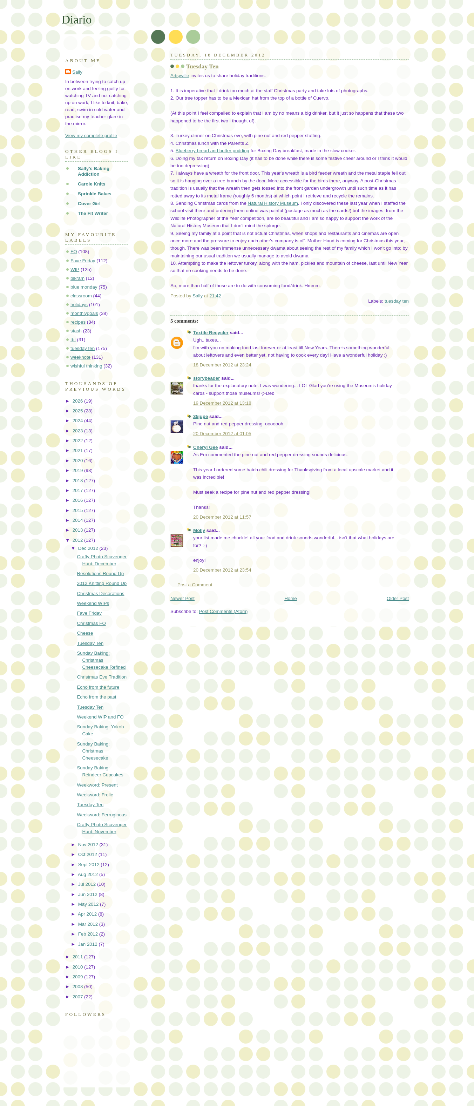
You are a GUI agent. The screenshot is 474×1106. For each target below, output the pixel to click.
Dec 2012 (89, 548)
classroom (81, 295)
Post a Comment (194, 584)
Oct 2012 (88, 854)
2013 (78, 530)
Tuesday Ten (90, 643)
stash (76, 330)
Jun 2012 (88, 894)
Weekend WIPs (93, 603)
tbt (73, 339)
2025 (78, 410)
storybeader (206, 378)
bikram (77, 278)
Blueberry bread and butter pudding (212, 150)
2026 (78, 401)
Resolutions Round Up (100, 573)
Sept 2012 (89, 864)
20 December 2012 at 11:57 (222, 517)
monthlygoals (84, 313)
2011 (78, 956)
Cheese (85, 633)
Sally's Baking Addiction (93, 171)
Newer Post (182, 598)
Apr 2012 (88, 914)
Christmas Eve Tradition (102, 677)
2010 (78, 967)
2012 (78, 540)
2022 (78, 440)
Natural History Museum (273, 203)
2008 (78, 986)
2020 (78, 460)
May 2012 (89, 904)
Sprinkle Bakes (94, 193)
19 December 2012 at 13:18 (222, 403)
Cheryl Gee (205, 447)
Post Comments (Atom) (223, 611)
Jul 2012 (87, 884)
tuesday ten (397, 301)
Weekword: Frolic (95, 794)
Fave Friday (82, 260)
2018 (78, 480)
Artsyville (179, 75)
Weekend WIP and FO (100, 717)
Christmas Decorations (100, 593)
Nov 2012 (89, 844)
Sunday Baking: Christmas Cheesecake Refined (101, 660)
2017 (78, 490)
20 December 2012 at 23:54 (222, 570)
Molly (199, 530)
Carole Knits (92, 184)
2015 (78, 510)
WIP (74, 269)
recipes (78, 322)
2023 (78, 430)
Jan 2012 (88, 944)
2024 (78, 420)
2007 (78, 996)
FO (73, 251)
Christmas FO (91, 623)
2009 (78, 976)
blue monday (83, 287)
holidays (79, 304)
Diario (77, 19)
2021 (78, 450)
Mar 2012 (88, 924)
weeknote (80, 357)
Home (290, 598)
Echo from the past (96, 697)
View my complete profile (91, 135)
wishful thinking (86, 366)
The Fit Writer (93, 213)
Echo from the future (98, 687)
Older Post (398, 598)
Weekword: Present (97, 785)
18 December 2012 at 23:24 (222, 364)
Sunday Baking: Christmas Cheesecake (93, 751)
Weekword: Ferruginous (102, 814)
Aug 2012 (88, 874)
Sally (77, 72)
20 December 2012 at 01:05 (222, 433)
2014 (78, 520)
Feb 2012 (88, 934)
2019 (78, 470)
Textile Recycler (211, 332)
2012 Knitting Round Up (102, 583)
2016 (78, 500)
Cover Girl (89, 203)
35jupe (200, 416)
